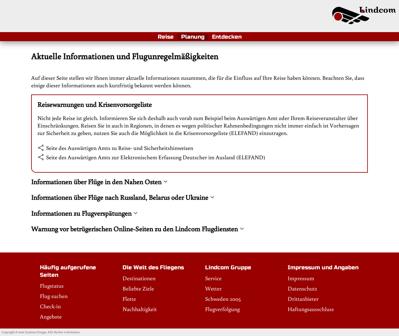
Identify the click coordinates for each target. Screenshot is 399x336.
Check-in (50, 306)
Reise (166, 36)
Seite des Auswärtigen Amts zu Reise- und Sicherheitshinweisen (119, 147)
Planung (192, 36)
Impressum (301, 278)
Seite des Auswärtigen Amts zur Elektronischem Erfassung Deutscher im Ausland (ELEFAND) (155, 157)
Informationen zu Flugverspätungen (81, 213)
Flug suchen (54, 296)
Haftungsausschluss (311, 309)
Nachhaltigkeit (140, 309)
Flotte (129, 298)
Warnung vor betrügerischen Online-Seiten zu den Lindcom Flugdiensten (134, 228)
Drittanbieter (303, 298)
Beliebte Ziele (138, 288)
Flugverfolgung (222, 309)
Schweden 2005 (223, 298)
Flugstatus (52, 285)
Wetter (213, 288)
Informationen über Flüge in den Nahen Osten (96, 181)
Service (213, 278)
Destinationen (139, 278)
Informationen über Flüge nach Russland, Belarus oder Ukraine (119, 197)
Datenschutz (302, 288)
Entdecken (227, 36)
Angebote (51, 316)
